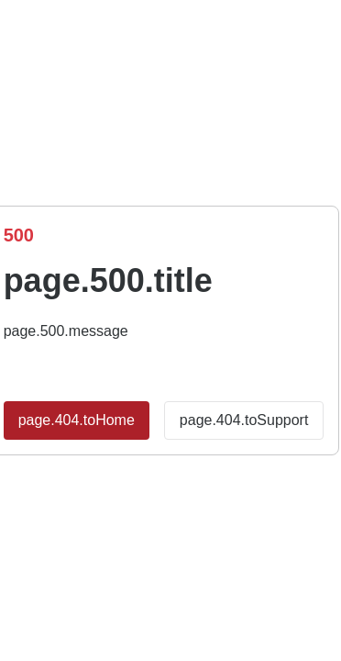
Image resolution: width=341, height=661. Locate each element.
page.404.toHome (76, 420)
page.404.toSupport (244, 420)
